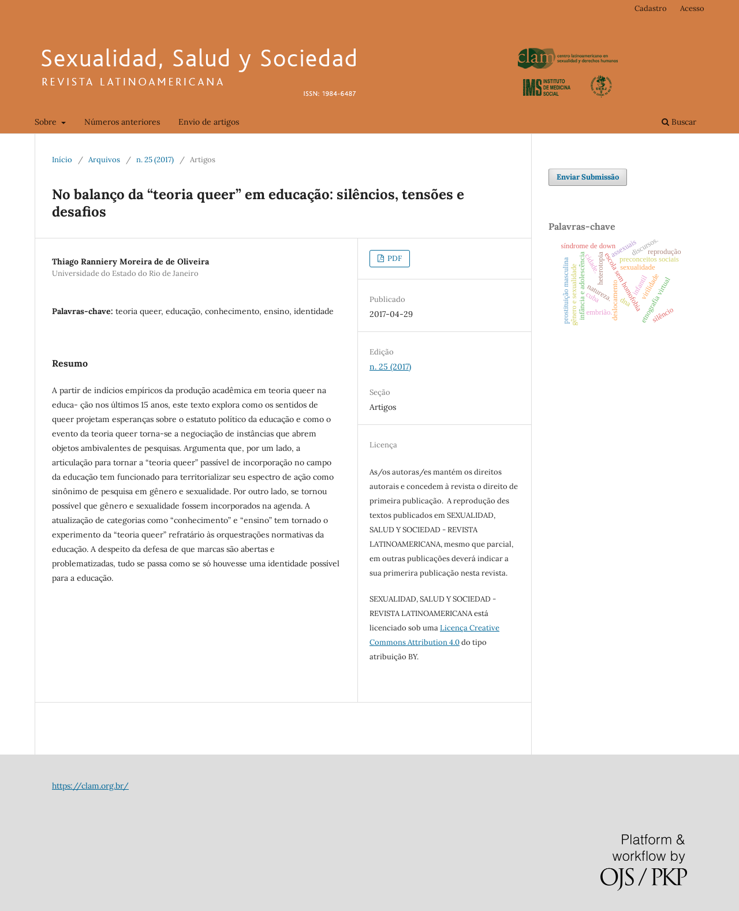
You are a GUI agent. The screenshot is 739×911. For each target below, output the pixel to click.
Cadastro (651, 8)
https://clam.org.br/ (90, 786)
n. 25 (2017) (155, 160)
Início (62, 160)
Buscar (679, 122)
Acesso (692, 8)
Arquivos (104, 160)
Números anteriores (122, 122)
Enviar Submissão (588, 177)
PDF (394, 258)
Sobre (47, 122)
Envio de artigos (208, 122)
